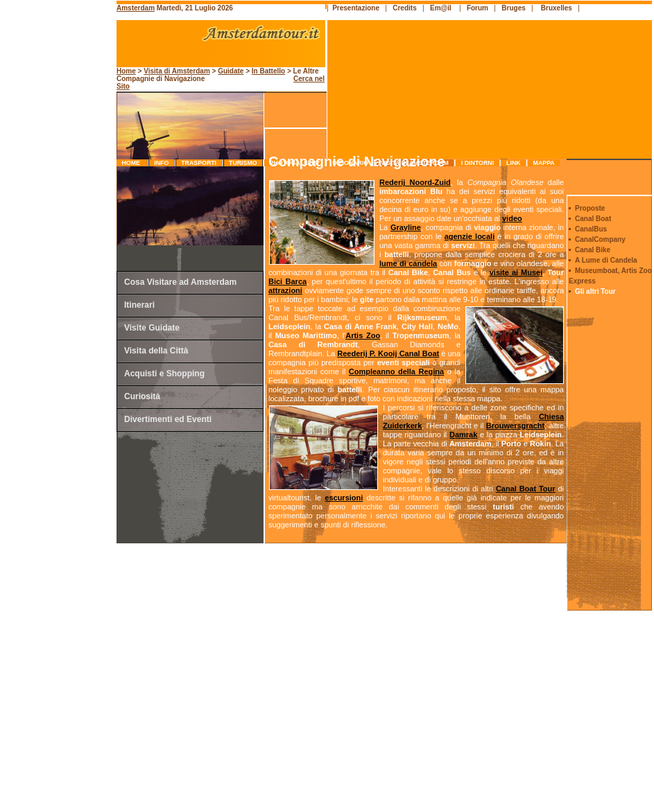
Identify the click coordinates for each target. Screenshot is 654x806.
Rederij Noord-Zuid (415, 182)
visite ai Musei (516, 272)
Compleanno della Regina (396, 371)
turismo (243, 162)
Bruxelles (556, 8)
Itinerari (139, 305)
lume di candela (408, 263)
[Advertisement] (59, 294)
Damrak (463, 434)
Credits (404, 8)
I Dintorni (477, 162)
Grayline (405, 227)
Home (132, 162)
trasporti (199, 162)
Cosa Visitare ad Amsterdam (180, 282)
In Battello (268, 71)
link (513, 162)
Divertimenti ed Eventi (168, 419)
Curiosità (142, 396)
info (162, 162)
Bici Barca (287, 281)
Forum (477, 8)
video (512, 218)
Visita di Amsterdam (177, 71)
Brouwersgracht (515, 425)
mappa (543, 162)
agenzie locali (470, 236)
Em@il (440, 8)
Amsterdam (136, 8)
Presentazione (355, 8)
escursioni (344, 497)
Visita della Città (156, 351)
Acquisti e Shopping (164, 373)
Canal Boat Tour (526, 488)
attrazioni (285, 290)
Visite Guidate (152, 328)
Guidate (230, 71)
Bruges (513, 8)
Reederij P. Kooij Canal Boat (388, 353)
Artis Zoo (362, 335)
